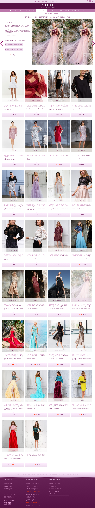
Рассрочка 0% (7, 489)
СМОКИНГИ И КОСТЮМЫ (64, 10)
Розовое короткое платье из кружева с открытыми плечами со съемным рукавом (13, 155)
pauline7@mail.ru (54, 493)
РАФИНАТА (59, 150)
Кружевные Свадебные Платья (33, 489)
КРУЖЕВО (50, 13)
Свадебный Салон (8, 485)
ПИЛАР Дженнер (58, 350)
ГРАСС (81, 400)
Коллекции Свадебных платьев (33, 483)
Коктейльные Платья (30, 497)
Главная (38, 13)
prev (1, 43)
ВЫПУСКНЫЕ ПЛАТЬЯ (53, 10)
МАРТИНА (36, 250)
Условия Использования (9, 497)
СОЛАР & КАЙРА (13, 300)
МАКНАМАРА (81, 150)
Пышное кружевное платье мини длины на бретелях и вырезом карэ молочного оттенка (13, 105)
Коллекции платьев (8, 486)
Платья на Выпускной (31, 496)
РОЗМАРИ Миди (58, 200)
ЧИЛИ (13, 350)
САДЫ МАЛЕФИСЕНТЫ (59, 300)
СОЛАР (81, 250)
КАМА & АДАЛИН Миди (13, 250)
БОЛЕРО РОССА (36, 100)
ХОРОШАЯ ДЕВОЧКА (13, 100)
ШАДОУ (36, 300)
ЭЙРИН (36, 150)
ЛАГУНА (36, 350)
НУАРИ (82, 100)
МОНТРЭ (36, 400)
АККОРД (36, 450)
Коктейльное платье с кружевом (34, 454)
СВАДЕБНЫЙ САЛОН (18, 10)
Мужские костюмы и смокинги (33, 505)
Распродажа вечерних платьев (33, 502)
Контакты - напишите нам (9, 494)
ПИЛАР (13, 450)
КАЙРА (81, 350)
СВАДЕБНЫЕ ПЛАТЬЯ (30, 10)
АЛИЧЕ (13, 200)
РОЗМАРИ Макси (36, 200)
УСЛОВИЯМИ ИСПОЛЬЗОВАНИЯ (53, 474)
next (93, 43)
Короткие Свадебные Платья (32, 488)
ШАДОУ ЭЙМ (58, 250)
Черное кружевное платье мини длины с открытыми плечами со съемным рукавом (58, 105)
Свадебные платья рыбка (32, 486)
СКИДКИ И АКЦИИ (75, 10)
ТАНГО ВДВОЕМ (55, 13)
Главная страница (8, 483)
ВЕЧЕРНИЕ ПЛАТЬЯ (41, 10)
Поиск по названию (8, 493)
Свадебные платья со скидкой (33, 491)
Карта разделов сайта (9, 496)
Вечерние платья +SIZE (31, 499)
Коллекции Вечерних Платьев (32, 494)
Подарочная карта (8, 488)
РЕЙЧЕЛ (59, 400)
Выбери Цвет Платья (30, 501)
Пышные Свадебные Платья (32, 485)
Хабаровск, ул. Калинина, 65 (42, 1)
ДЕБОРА (81, 200)
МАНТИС (58, 100)
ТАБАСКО (13, 400)
